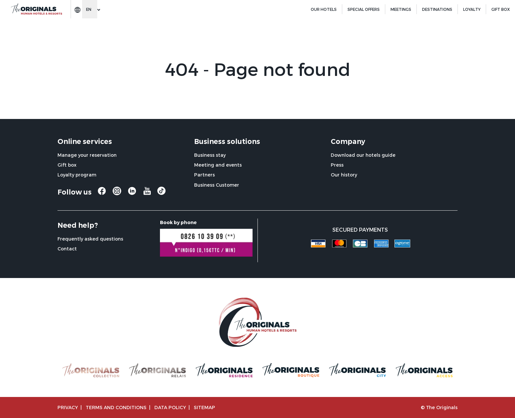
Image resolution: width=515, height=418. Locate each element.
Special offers (363, 9)
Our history (344, 174)
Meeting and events (218, 165)
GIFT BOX (500, 9)
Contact (67, 248)
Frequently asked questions (90, 239)
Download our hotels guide (363, 155)
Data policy (170, 407)
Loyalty (472, 9)
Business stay (210, 155)
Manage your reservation (87, 155)
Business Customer (216, 185)
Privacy (67, 407)
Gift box (67, 165)
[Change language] (89, 9)
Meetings (401, 9)
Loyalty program (76, 174)
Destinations (437, 9)
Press (337, 165)
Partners (204, 174)
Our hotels (324, 9)
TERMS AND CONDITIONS (116, 407)
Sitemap (204, 407)
